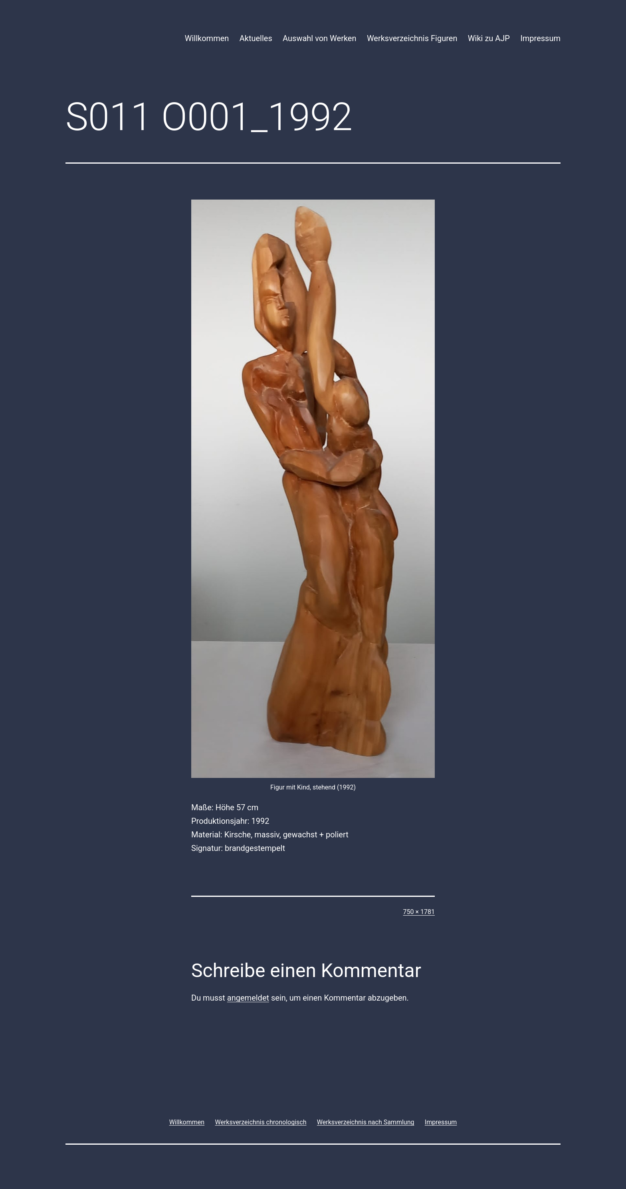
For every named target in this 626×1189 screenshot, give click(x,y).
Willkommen (207, 38)
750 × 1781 (419, 912)
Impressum (540, 38)
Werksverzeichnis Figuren (412, 38)
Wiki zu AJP (489, 38)
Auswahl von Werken (319, 38)
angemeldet (248, 998)
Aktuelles (256, 38)
